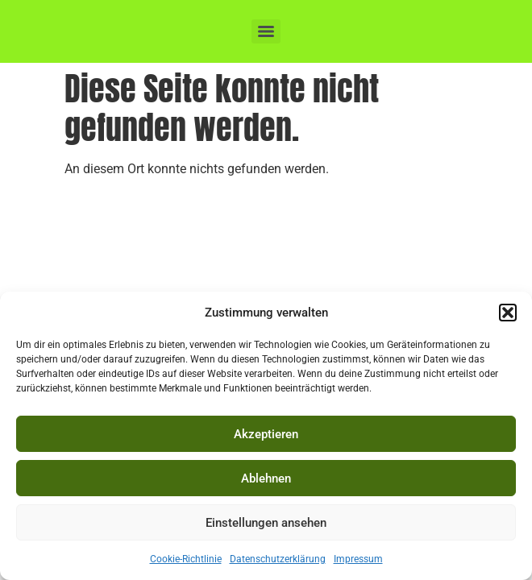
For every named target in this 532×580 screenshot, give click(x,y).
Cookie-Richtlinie (186, 559)
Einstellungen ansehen (266, 523)
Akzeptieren (266, 434)
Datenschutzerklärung (278, 559)
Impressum (358, 559)
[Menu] (266, 31)
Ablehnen (266, 478)
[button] (508, 312)
